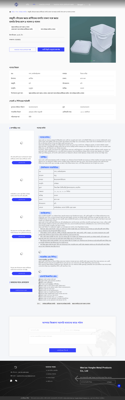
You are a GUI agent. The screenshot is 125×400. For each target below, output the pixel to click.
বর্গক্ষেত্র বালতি (22, 12)
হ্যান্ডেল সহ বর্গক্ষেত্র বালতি (63, 303)
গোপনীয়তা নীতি (25, 398)
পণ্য (34, 4)
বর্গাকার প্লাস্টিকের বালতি (49, 303)
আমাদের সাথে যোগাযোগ (22, 49)
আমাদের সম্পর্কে (44, 4)
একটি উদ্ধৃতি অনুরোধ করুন (51, 49)
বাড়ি (27, 4)
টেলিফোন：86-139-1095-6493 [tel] (19, 372)
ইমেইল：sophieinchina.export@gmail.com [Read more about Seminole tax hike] (22, 376)
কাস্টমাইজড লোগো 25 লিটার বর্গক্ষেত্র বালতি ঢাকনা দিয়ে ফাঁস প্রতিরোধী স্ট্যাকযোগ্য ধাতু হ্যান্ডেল (20, 195)
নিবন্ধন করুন (110, 382)
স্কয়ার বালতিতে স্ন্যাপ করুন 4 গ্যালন (81, 303)
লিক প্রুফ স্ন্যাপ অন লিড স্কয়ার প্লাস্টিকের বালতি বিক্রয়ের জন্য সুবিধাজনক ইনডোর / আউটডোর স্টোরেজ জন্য (21, 232)
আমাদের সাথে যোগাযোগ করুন (64, 4)
